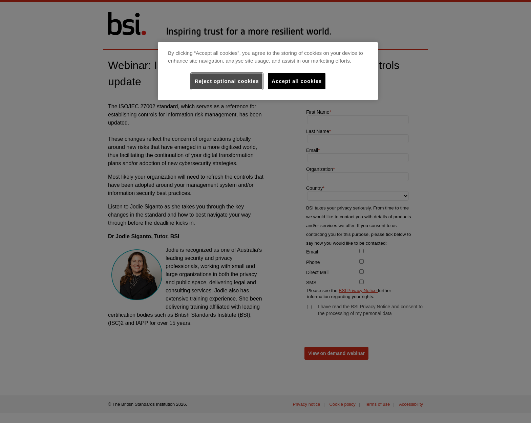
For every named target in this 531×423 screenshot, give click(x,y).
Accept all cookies (297, 81)
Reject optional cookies (227, 81)
